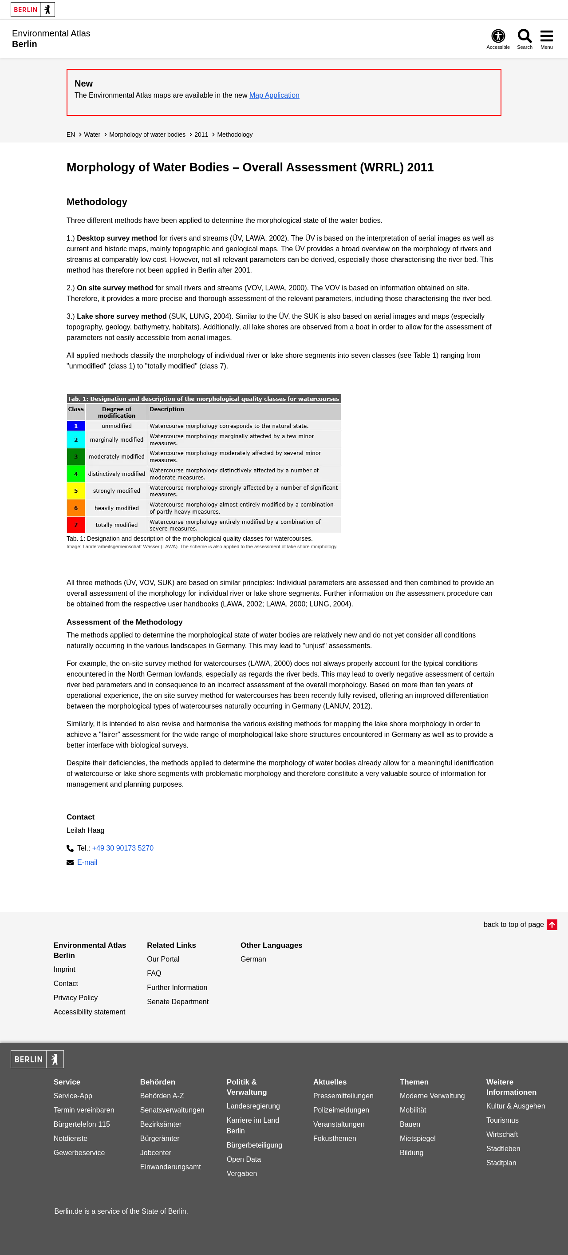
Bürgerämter (160, 1138)
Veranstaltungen (339, 1124)
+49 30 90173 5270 (123, 848)
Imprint (64, 969)
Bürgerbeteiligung (254, 1145)
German (253, 959)
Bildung (411, 1152)
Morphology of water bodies (147, 134)
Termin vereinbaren (84, 1110)
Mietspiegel (418, 1138)
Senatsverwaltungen (172, 1110)
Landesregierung (253, 1106)
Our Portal (163, 959)
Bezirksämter (160, 1124)
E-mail (87, 863)
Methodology (234, 134)
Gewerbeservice (79, 1152)
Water (92, 134)
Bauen (410, 1124)
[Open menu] (546, 39)
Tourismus (502, 1120)
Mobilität (413, 1110)
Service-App (73, 1096)
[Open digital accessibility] (498, 39)
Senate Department (178, 1002)
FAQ (154, 973)
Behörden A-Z (162, 1096)
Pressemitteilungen (343, 1096)
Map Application (274, 95)
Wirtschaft (502, 1134)
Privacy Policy (76, 998)
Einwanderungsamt (170, 1167)
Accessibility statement (90, 1012)
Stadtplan (501, 1163)
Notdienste (71, 1138)
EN (71, 134)
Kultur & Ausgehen (515, 1106)
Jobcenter (155, 1152)
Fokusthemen (334, 1138)
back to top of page (514, 924)
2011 (201, 134)
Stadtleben (503, 1148)
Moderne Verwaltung (432, 1096)
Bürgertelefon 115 (82, 1124)
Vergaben (242, 1173)
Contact (66, 983)
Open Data (244, 1159)
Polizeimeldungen (341, 1110)
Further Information (177, 987)
